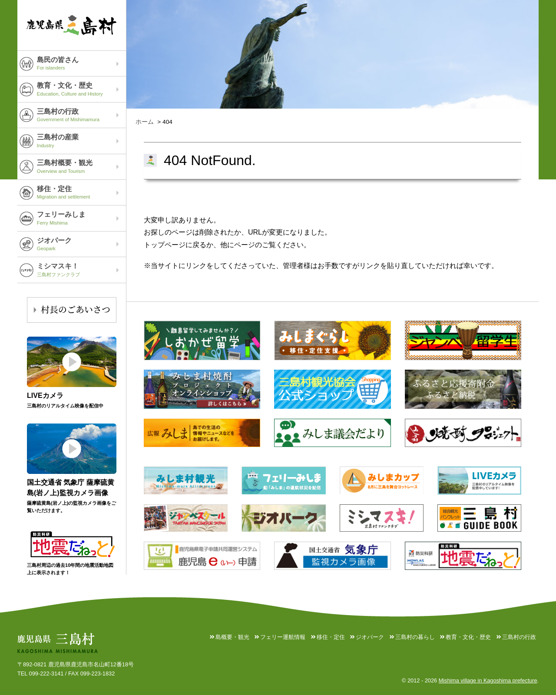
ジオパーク (81, 244)
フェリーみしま (81, 218)
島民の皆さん (81, 63)
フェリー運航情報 (282, 637)
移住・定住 (81, 192)
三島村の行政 (81, 115)
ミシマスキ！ (81, 269)
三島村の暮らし (414, 637)
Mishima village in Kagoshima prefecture (487, 681)
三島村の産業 (81, 140)
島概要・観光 (231, 637)
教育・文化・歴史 (81, 89)
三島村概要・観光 (81, 166)
